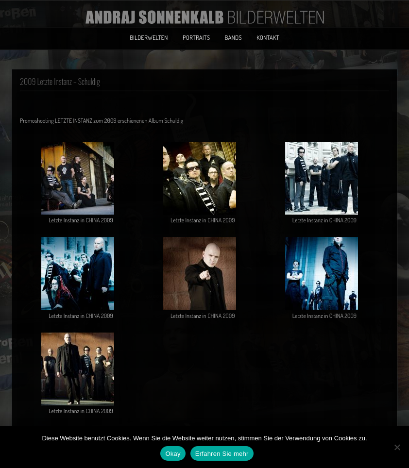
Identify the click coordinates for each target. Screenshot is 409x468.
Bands (233, 37)
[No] (397, 447)
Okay (172, 453)
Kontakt (267, 37)
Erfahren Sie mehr (222, 453)
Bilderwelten (149, 37)
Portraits (196, 37)
